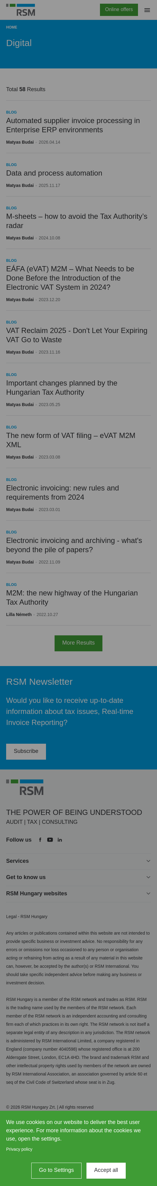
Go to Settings (56, 1170)
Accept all (106, 1170)
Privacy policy (19, 1149)
